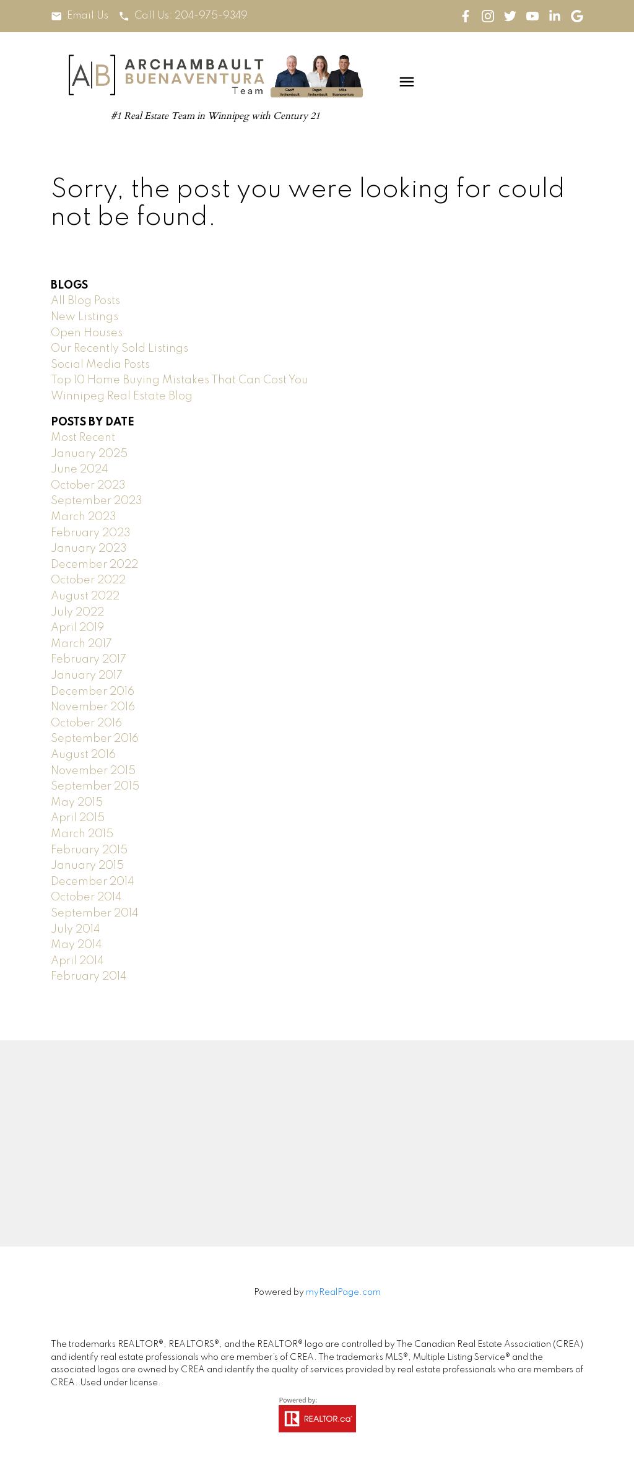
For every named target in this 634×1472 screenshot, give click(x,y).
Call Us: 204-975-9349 (191, 16)
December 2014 (92, 881)
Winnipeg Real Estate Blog (122, 396)
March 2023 (83, 517)
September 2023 (96, 501)
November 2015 (93, 771)
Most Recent (83, 437)
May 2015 (77, 802)
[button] (79, 16)
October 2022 (88, 580)
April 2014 (77, 961)
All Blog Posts (85, 301)
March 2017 (81, 644)
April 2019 (77, 628)
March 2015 (82, 834)
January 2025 (89, 453)
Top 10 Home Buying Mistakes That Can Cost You (179, 380)
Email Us (87, 16)
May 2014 (76, 945)
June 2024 (79, 469)
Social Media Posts (100, 364)
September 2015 (95, 786)
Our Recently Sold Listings (119, 348)
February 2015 (89, 850)
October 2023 (88, 485)
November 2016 (93, 707)
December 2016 (92, 691)
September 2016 (95, 738)
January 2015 (87, 865)
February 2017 (88, 659)
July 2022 (77, 612)
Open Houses (87, 333)
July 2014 (75, 929)
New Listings (84, 317)
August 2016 (83, 754)
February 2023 (91, 533)
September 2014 (95, 913)
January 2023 (89, 548)
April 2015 (78, 818)
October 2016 (86, 723)
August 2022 (85, 596)
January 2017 (87, 675)
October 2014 (86, 897)
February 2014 (89, 976)
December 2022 (94, 564)
